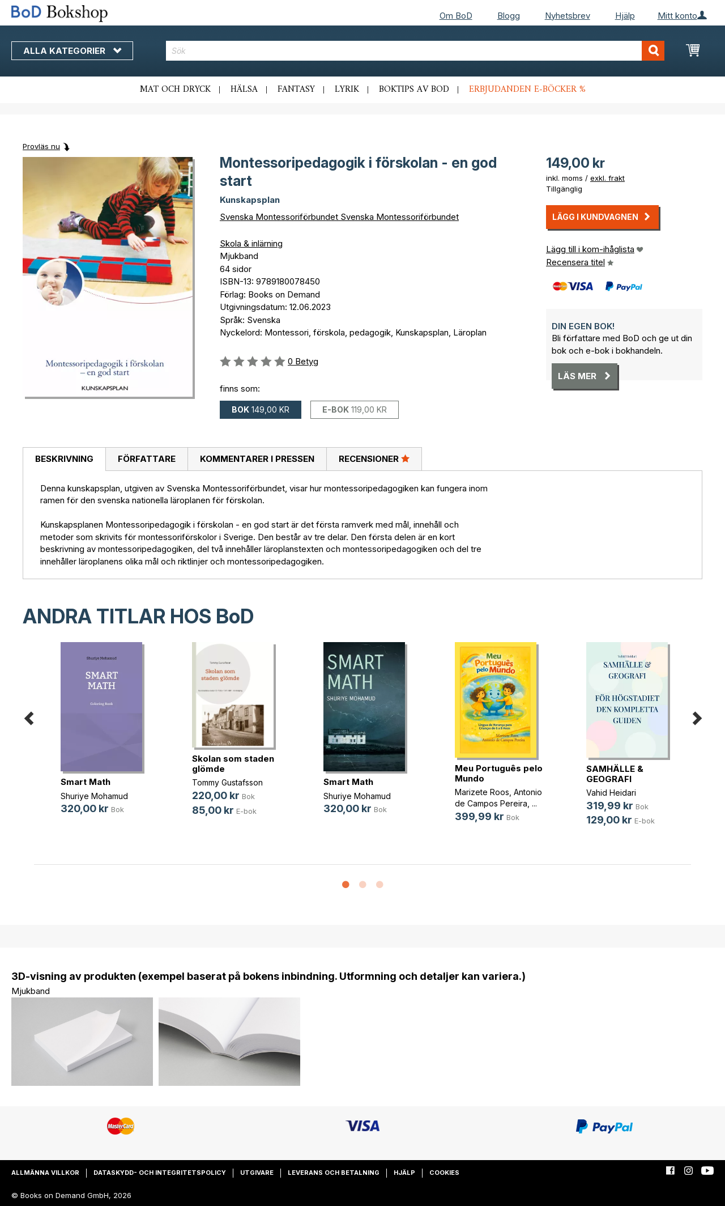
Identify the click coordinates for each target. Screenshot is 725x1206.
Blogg (508, 15)
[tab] (64, 459)
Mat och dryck (175, 89)
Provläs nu (41, 146)
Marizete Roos (482, 792)
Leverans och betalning (333, 1173)
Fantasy (296, 89)
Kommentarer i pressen (257, 458)
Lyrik (347, 89)
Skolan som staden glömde (233, 763)
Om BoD (456, 15)
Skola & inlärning (251, 243)
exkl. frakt (607, 177)
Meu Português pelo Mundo (499, 773)
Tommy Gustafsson (227, 782)
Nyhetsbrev (567, 15)
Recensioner (374, 458)
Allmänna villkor (45, 1173)
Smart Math (85, 781)
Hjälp (625, 15)
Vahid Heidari (611, 792)
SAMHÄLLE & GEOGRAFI (614, 773)
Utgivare (257, 1173)
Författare (147, 458)
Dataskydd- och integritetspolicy (159, 1173)
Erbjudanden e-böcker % (527, 89)
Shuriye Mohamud (94, 796)
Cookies (444, 1173)
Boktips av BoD (414, 89)
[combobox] (415, 51)
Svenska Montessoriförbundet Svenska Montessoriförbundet (339, 216)
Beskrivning (64, 458)
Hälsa (244, 89)
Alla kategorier (72, 50)
